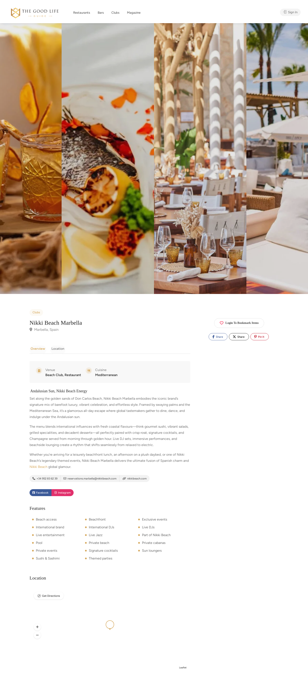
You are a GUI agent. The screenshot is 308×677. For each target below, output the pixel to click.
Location (54, 348)
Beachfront (97, 521)
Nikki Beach (38, 468)
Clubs (115, 13)
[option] (200, 158)
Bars (101, 13)
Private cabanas (153, 544)
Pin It (259, 336)
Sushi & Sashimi (48, 560)
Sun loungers (152, 552)
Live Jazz (96, 536)
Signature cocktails (103, 552)
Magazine (133, 13)
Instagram (62, 494)
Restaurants (81, 13)
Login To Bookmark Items (239, 322)
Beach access (46, 521)
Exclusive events (154, 521)
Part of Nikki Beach (156, 536)
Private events (46, 552)
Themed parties (100, 560)
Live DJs (148, 528)
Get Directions (51, 597)
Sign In (290, 13)
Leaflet (182, 669)
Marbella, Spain (44, 329)
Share (217, 336)
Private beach (99, 544)
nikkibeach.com (135, 479)
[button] (37, 628)
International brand (50, 528)
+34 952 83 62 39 (44, 479)
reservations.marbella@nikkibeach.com (89, 479)
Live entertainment (50, 536)
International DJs (101, 528)
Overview (37, 348)
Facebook (40, 494)
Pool (39, 544)
